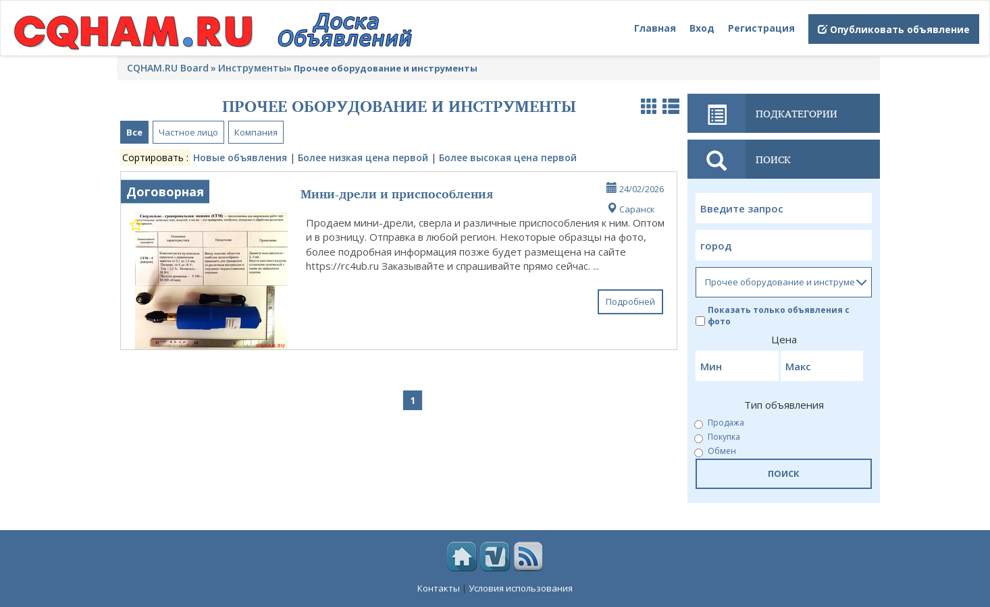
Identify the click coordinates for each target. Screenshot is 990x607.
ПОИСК (784, 473)
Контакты (438, 588)
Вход (701, 28)
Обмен (716, 451)
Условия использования (521, 588)
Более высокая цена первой (508, 157)
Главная (655, 28)
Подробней (630, 301)
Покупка (718, 437)
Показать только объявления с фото (773, 315)
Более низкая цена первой (363, 157)
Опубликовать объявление (894, 29)
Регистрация (761, 28)
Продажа (720, 423)
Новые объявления (240, 157)
